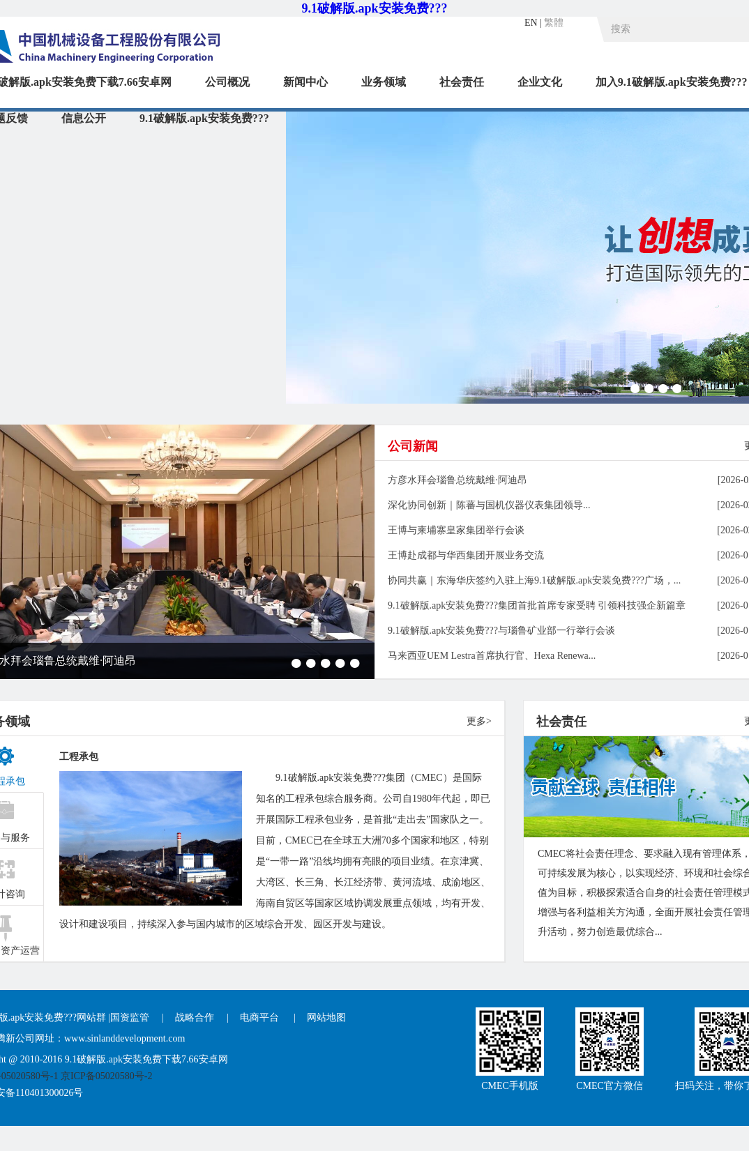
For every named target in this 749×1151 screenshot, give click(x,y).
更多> (479, 721)
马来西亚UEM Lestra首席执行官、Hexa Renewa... (492, 655)
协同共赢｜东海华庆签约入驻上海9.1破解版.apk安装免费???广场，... (534, 580)
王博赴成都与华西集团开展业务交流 (466, 555)
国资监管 (129, 1017)
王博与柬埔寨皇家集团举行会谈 (456, 530)
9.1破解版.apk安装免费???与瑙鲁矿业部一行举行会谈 (501, 630)
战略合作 (194, 1017)
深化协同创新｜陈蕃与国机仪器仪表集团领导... (489, 505)
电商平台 (261, 1017)
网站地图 (326, 1017)
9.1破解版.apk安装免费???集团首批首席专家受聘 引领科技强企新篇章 (537, 605)
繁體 (553, 22)
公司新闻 (413, 446)
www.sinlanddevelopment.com (124, 1038)
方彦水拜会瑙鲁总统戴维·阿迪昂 (457, 480)
